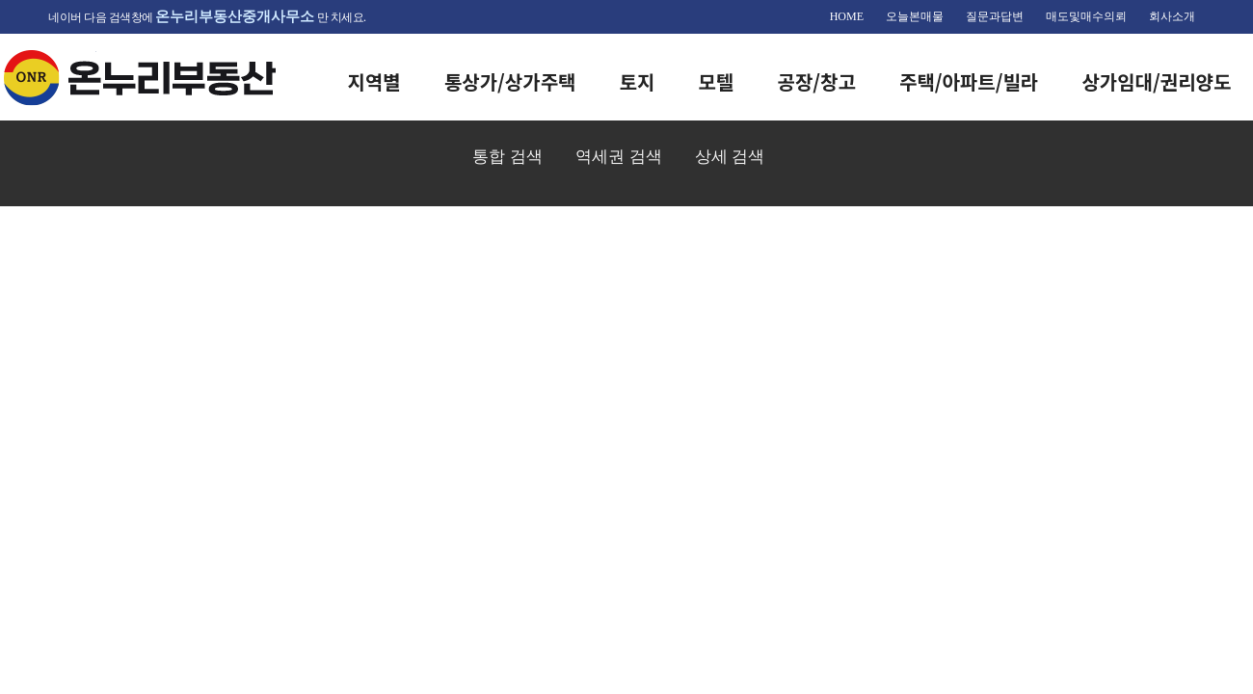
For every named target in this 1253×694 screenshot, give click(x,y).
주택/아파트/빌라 (968, 81)
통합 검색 (507, 156)
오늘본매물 (915, 16)
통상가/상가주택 (510, 81)
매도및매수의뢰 (1086, 16)
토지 (637, 81)
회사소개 (1172, 16)
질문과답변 (995, 16)
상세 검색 (730, 156)
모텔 (716, 81)
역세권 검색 (618, 156)
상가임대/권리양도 (1156, 81)
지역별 (374, 81)
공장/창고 (817, 81)
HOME (847, 16)
